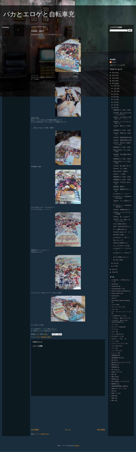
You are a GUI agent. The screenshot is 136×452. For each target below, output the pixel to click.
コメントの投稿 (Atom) (42, 434)
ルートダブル (115, 350)
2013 (113, 81)
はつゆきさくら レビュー (121, 193)
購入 (112, 374)
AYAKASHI (114, 286)
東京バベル (114, 393)
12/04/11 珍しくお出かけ (121, 217)
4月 (115, 107)
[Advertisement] (68, 412)
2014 (113, 78)
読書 (112, 396)
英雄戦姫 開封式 (118, 186)
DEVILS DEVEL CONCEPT (120, 291)
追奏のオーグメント (117, 388)
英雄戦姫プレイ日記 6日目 (122, 110)
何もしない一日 (118, 240)
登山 (112, 391)
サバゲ (113, 329)
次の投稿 (35, 430)
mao (112, 298)
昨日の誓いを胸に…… (120, 234)
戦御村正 (114, 384)
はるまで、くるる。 (117, 339)
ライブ (113, 348)
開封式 (49, 337)
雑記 (112, 377)
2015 (113, 75)
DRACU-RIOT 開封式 (120, 171)
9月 (115, 94)
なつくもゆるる (116, 334)
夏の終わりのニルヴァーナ (119, 362)
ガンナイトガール (117, 307)
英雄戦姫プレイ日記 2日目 (122, 177)
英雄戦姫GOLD (116, 358)
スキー (113, 331)
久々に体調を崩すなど (120, 229)
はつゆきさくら (116, 336)
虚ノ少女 (114, 369)
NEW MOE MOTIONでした (122, 226)
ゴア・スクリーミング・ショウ (121, 311)
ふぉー (114, 62)
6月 (115, 102)
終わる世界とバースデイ (119, 381)
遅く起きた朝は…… (119, 260)
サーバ (113, 324)
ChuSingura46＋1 (117, 288)
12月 (115, 86)
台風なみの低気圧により (121, 243)
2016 (113, 72)
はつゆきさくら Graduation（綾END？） (122, 206)
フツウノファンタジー (118, 343)
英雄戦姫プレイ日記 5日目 (122, 130)
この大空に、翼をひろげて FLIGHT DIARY (119, 321)
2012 (113, 83)
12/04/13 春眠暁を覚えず (121, 209)
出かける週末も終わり (120, 224)
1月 (115, 266)
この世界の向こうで (117, 316)
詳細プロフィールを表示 (117, 65)
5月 (115, 105)
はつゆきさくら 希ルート (121, 237)
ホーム (68, 430)
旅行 (112, 400)
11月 (115, 88)
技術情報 (114, 367)
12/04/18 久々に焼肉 (120, 168)
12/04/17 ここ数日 (119, 174)
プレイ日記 (114, 346)
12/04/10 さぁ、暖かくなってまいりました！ (122, 220)
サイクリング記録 (117, 327)
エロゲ (38, 337)
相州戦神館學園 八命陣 (118, 386)
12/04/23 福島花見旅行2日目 (122, 137)
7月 (115, 99)
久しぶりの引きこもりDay (121, 245)
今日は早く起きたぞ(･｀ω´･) (122, 232)
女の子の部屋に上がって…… (122, 257)
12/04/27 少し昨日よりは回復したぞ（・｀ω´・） (122, 118)
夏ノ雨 (113, 360)
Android (113, 284)
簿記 (112, 398)
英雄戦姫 (43, 337)
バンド (113, 341)
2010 (113, 272)
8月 (115, 97)
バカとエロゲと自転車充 (39, 14)
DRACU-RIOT (115, 293)
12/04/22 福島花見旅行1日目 (122, 140)
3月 (115, 263)
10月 (115, 91)
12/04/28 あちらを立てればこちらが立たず (122, 113)
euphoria (114, 296)
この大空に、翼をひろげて (119, 318)
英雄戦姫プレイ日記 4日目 (122, 147)
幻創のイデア (115, 372)
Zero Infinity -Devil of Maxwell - (121, 300)
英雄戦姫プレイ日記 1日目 (122, 179)
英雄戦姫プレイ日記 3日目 (122, 159)
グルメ (113, 309)
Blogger (77, 445)
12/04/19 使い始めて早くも (122, 166)
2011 (113, 269)
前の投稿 (101, 430)
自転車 (113, 379)
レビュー (114, 353)
